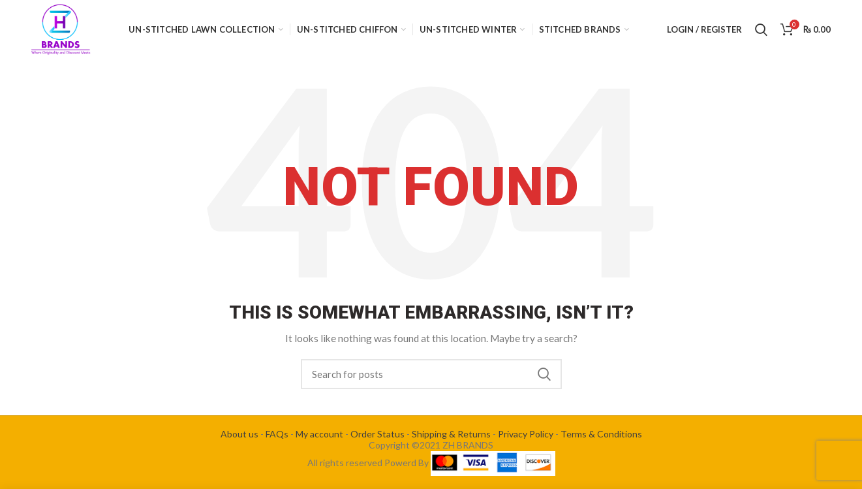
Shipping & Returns (451, 433)
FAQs (277, 433)
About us (239, 433)
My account (319, 433)
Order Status (377, 433)
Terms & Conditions (601, 433)
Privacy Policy (525, 433)
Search (544, 374)
